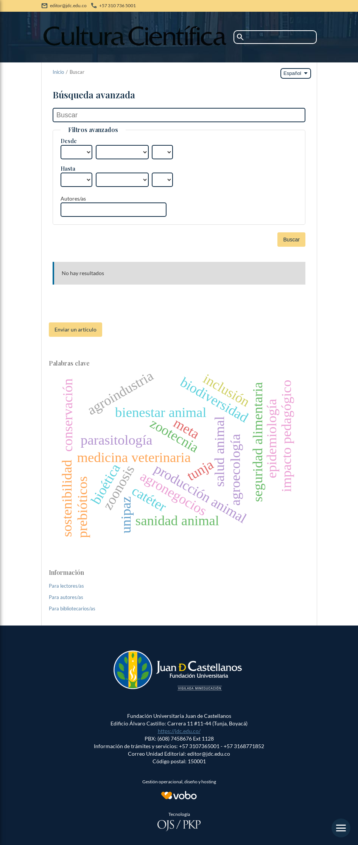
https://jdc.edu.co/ (179, 731)
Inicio (58, 72)
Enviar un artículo (75, 329)
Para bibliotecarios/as (72, 608)
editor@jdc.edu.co (68, 5)
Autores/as (73, 198)
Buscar (291, 240)
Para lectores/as (66, 586)
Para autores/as (66, 597)
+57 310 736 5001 (117, 5)
